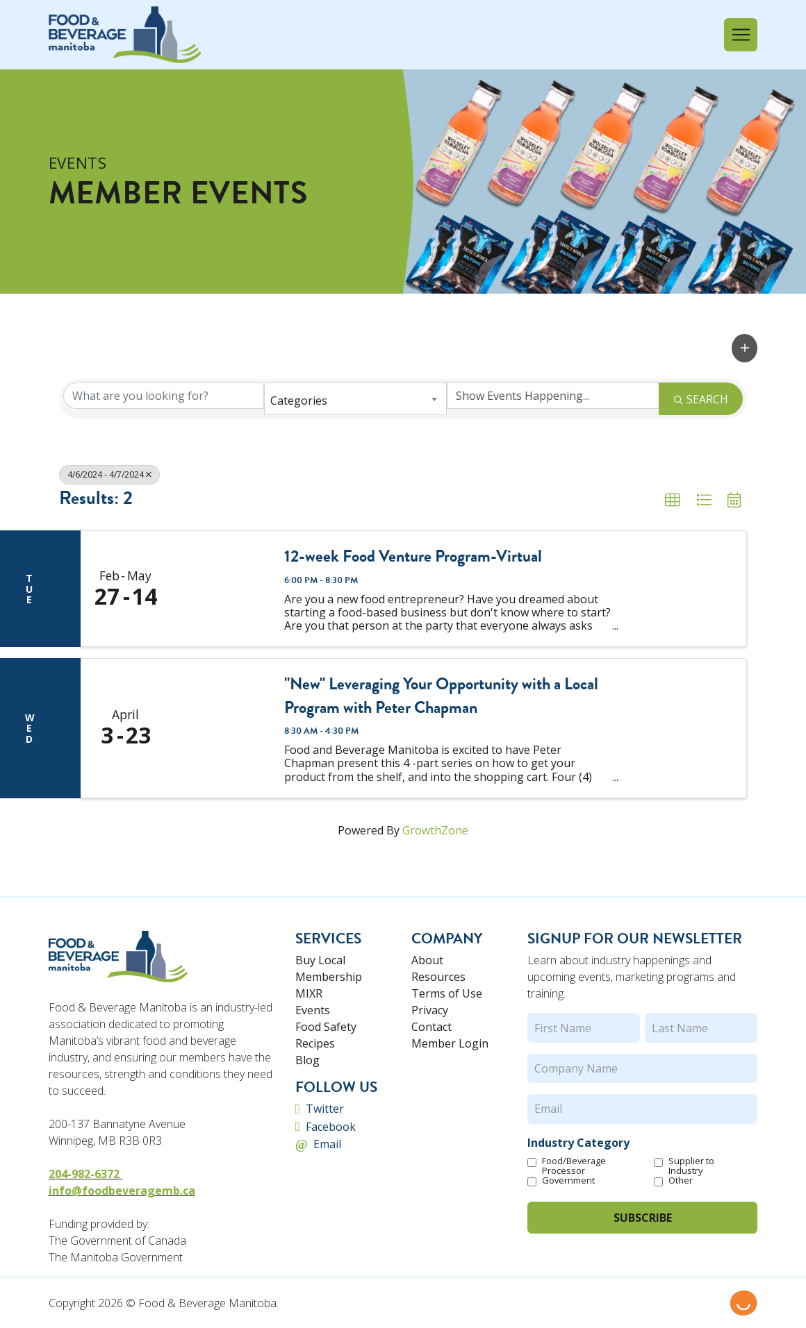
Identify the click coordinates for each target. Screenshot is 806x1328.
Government (568, 1180)
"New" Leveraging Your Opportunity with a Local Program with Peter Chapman (441, 696)
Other (680, 1180)
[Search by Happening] (553, 396)
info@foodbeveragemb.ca (122, 1190)
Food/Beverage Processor (574, 1165)
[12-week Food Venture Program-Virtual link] (221, 588)
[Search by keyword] (163, 396)
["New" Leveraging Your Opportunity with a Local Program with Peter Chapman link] (221, 728)
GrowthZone (435, 830)
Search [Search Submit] (701, 399)
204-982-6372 (85, 1174)
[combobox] (355, 399)
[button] (740, 34)
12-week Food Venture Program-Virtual (413, 557)
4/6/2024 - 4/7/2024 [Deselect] (109, 474)
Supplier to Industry (691, 1165)
